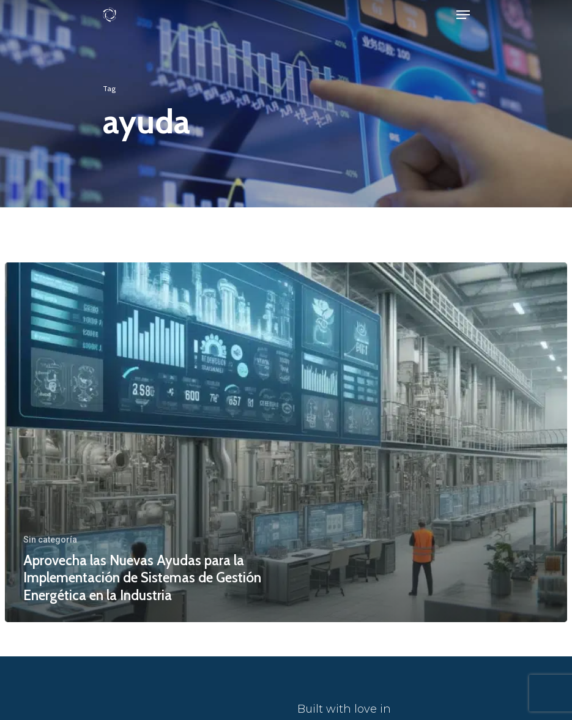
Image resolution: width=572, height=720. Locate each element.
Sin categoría (50, 539)
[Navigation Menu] (463, 15)
